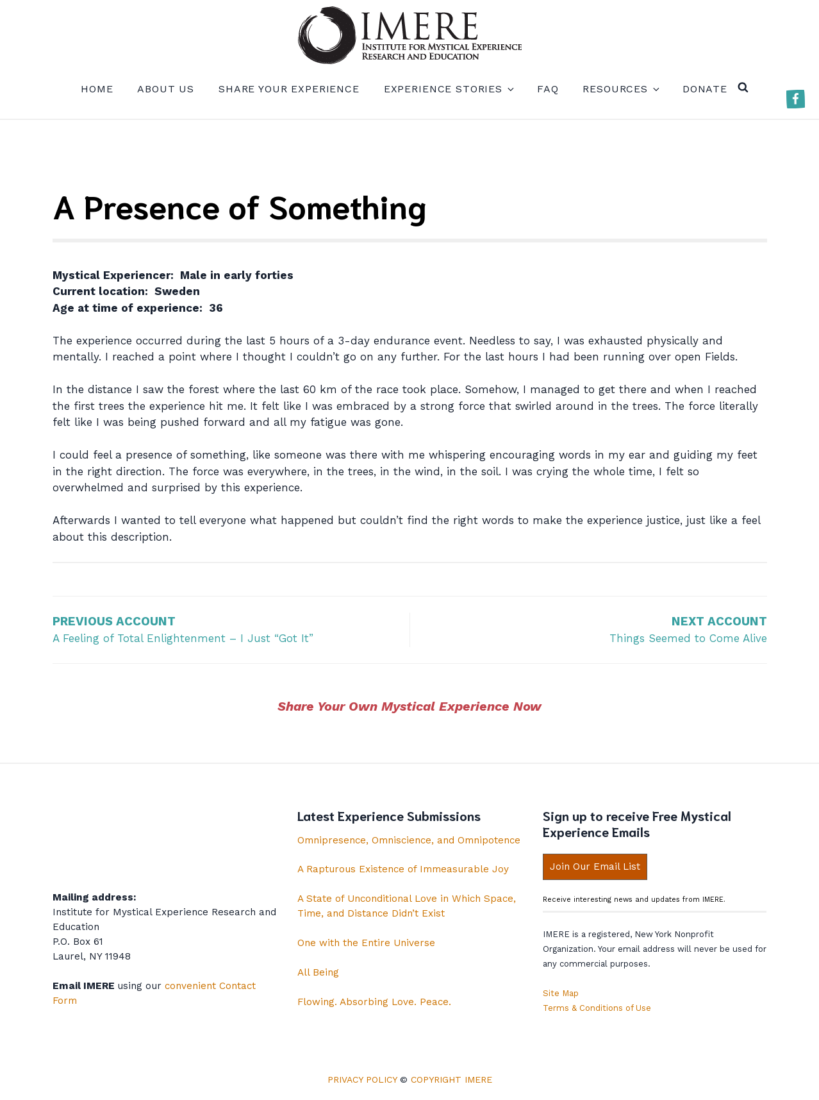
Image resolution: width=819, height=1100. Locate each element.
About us (165, 89)
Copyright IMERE (451, 1079)
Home (97, 89)
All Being (318, 972)
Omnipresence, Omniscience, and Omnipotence (408, 840)
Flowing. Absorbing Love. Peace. (374, 1002)
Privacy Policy (362, 1079)
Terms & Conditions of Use (597, 1008)
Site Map (561, 993)
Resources (620, 89)
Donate (704, 89)
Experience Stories (448, 89)
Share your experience (289, 89)
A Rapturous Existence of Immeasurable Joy (403, 869)
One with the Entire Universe (366, 943)
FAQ (548, 89)
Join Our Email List (595, 866)
